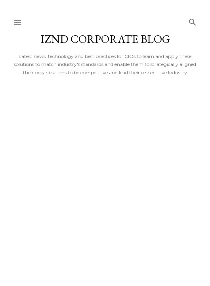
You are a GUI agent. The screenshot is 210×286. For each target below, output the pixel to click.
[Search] (192, 20)
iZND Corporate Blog (105, 39)
